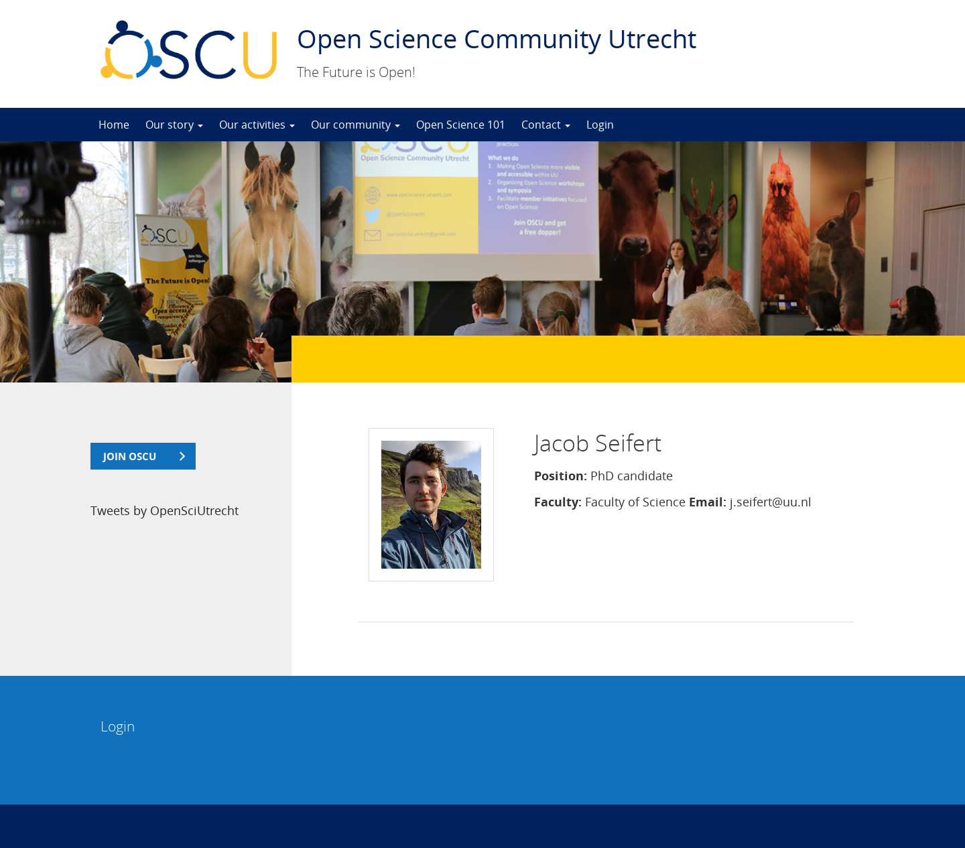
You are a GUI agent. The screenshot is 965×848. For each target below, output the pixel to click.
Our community (355, 124)
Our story (174, 124)
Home (114, 124)
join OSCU (129, 456)
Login (600, 124)
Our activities (257, 124)
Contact (545, 124)
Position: (560, 476)
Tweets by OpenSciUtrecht (164, 510)
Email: (707, 502)
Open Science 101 (460, 124)
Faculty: (558, 502)
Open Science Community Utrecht (496, 38)
